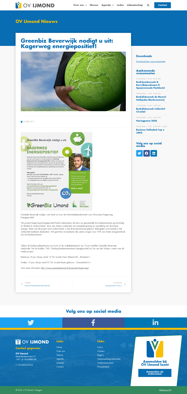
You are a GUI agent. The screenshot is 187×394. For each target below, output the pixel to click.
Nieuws (94, 5)
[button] (148, 5)
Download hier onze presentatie (150, 61)
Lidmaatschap (135, 5)
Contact (60, 367)
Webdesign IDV (165, 390)
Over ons (80, 5)
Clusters (101, 351)
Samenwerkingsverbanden (109, 359)
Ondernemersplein (105, 363)
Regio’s (100, 355)
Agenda (108, 5)
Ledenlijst (60, 363)
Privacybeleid (103, 367)
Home (59, 347)
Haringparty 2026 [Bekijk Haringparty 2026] (146, 121)
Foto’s (100, 347)
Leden (120, 5)
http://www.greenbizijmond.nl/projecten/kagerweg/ (65, 268)
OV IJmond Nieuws (37, 22)
